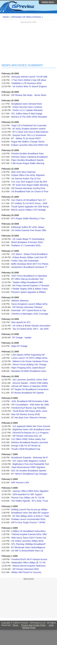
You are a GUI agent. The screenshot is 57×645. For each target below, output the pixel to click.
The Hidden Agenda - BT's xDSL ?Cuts (29, 501)
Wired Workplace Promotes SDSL (27, 242)
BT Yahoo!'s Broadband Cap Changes (29, 474)
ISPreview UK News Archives (26, 17)
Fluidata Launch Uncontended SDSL (28, 519)
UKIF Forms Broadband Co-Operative (29, 276)
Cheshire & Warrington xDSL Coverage (29, 314)
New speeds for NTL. (21, 322)
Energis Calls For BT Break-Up (25, 445)
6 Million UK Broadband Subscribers (28, 531)
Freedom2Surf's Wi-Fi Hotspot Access (29, 559)
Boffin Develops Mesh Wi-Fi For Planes (29, 264)
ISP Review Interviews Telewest (27, 307)
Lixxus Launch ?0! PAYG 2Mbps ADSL (29, 358)
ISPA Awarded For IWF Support (27, 494)
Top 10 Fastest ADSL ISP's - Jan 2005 (30, 329)
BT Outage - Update (21, 337)
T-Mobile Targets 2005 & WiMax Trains (29, 289)
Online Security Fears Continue (27, 107)
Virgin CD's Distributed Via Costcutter (29, 125)
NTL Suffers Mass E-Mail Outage (26, 113)
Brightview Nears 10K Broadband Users (31, 429)
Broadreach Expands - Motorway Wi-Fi (29, 457)
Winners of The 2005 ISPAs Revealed (29, 117)
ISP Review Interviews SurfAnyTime (28, 188)
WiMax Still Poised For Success (26, 572)
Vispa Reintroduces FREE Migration (28, 467)
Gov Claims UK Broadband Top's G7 (28, 200)
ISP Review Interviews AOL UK (27, 436)
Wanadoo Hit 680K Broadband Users (28, 371)
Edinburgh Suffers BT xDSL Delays (27, 227)
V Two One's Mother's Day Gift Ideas (28, 80)
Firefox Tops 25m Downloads (25, 260)
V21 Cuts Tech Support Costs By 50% (29, 181)
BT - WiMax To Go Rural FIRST (26, 138)
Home (6, 17)
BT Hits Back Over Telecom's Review (28, 417)
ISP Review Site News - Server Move (28, 95)
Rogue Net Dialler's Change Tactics (28, 141)
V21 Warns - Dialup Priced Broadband (29, 254)
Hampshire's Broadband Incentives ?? (29, 267)
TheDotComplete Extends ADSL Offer (29, 534)
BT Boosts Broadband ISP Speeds (27, 392)
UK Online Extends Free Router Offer (29, 230)
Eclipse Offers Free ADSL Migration (28, 175)
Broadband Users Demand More (26, 104)
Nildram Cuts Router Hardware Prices (30, 361)
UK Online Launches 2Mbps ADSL (27, 541)
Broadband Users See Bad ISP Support (30, 512)
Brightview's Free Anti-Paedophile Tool (30, 464)
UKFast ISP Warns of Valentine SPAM (29, 386)
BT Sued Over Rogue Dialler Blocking (30, 185)
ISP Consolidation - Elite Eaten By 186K (30, 404)
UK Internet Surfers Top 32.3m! (26, 178)
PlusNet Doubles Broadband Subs (27, 153)
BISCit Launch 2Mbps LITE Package (28, 210)
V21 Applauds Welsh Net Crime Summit (31, 426)
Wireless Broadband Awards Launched (29, 442)
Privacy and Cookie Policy (33, 625)
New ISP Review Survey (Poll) (25, 414)
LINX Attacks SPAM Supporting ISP (28, 355)
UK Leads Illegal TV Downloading (28, 239)
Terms (15, 625)
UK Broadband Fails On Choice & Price (29, 191)
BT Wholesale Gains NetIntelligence (28, 547)
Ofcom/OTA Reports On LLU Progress (30, 432)
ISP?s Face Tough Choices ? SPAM (28, 522)
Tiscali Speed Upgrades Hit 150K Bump (30, 206)
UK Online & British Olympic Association (31, 325)
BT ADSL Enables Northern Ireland (28, 128)
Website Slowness (20, 300)
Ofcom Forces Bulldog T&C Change (29, 364)
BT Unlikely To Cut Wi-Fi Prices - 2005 (29, 203)
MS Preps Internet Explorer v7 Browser (30, 285)
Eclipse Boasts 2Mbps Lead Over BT (29, 257)
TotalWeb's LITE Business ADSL (26, 83)
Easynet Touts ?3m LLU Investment (29, 135)
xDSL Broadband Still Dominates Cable (29, 401)
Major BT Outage (19, 346)
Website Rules (29, 627)
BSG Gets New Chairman (23, 172)
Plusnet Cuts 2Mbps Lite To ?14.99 (27, 497)
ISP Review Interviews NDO (25, 569)
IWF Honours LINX (20, 482)
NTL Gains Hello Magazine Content (29, 461)
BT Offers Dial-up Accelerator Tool (27, 279)
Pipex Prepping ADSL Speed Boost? (28, 367)
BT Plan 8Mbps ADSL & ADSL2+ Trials (30, 516)
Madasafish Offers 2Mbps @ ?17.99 (28, 562)
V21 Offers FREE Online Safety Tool (28, 439)
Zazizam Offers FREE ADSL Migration (30, 491)
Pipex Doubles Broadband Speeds (27, 160)
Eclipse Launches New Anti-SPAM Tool (29, 145)
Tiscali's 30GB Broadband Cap (25, 449)
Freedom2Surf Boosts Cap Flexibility (28, 408)
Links (51, 625)
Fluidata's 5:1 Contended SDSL (26, 245)
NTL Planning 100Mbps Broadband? (28, 544)
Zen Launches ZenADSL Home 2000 (29, 379)
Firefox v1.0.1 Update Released (27, 110)
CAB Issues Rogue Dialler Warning (27, 163)
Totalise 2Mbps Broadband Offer (27, 282)
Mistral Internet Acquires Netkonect (28, 566)
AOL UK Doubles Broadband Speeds (28, 470)
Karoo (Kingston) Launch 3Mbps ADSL (29, 304)
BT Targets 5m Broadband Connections (29, 389)
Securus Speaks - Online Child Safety (30, 383)
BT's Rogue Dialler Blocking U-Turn (28, 218)
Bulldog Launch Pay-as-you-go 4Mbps (29, 509)
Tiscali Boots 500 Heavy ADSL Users (29, 411)
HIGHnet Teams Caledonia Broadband (29, 157)
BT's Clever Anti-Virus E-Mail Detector (30, 132)
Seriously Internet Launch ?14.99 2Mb (29, 76)
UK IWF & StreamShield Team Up (27, 550)
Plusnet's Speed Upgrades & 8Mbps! (28, 292)
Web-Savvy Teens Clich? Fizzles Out (28, 537)
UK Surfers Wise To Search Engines (29, 86)
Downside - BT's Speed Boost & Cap (28, 310)
